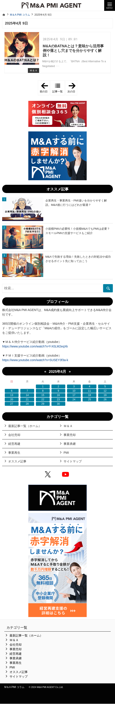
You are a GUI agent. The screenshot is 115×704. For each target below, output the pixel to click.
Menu (109, 5)
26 (105, 399)
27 (11, 403)
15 (42, 395)
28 (27, 403)
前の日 (45, 87)
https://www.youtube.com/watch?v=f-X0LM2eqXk (35, 346)
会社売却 (14, 435)
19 (105, 395)
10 (73, 390)
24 (73, 399)
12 (105, 390)
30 (58, 403)
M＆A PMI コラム (14, 687)
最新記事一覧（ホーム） (25, 426)
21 (27, 399)
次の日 (72, 87)
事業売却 (70, 435)
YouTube (66, 475)
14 (27, 395)
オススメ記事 (17, 461)
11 (89, 390)
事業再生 (14, 452)
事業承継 (70, 443)
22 (42, 399)
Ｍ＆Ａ (33, 70)
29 (42, 403)
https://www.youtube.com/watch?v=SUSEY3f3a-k (35, 360)
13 (11, 395)
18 (89, 395)
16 (58, 395)
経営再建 (14, 443)
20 (11, 399)
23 (58, 399)
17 (73, 395)
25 (89, 399)
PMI (66, 452)
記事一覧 (57, 91)
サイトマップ (73, 461)
